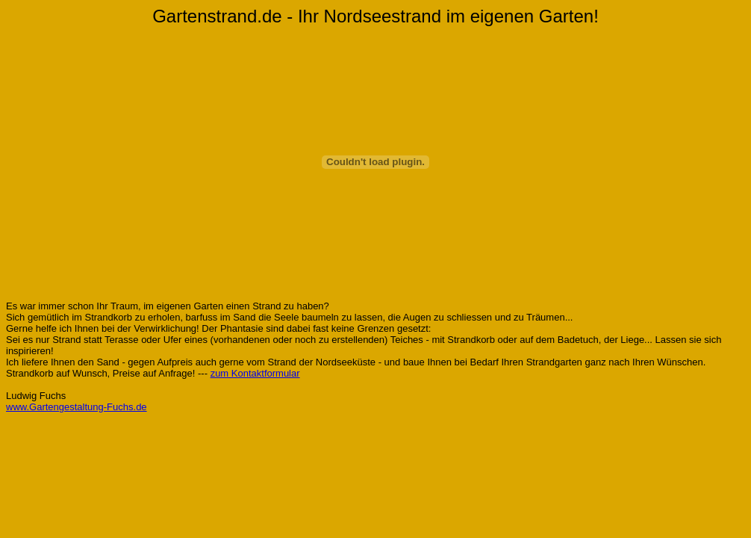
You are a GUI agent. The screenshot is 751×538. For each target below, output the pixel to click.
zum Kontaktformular (255, 373)
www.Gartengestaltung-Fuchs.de (76, 406)
